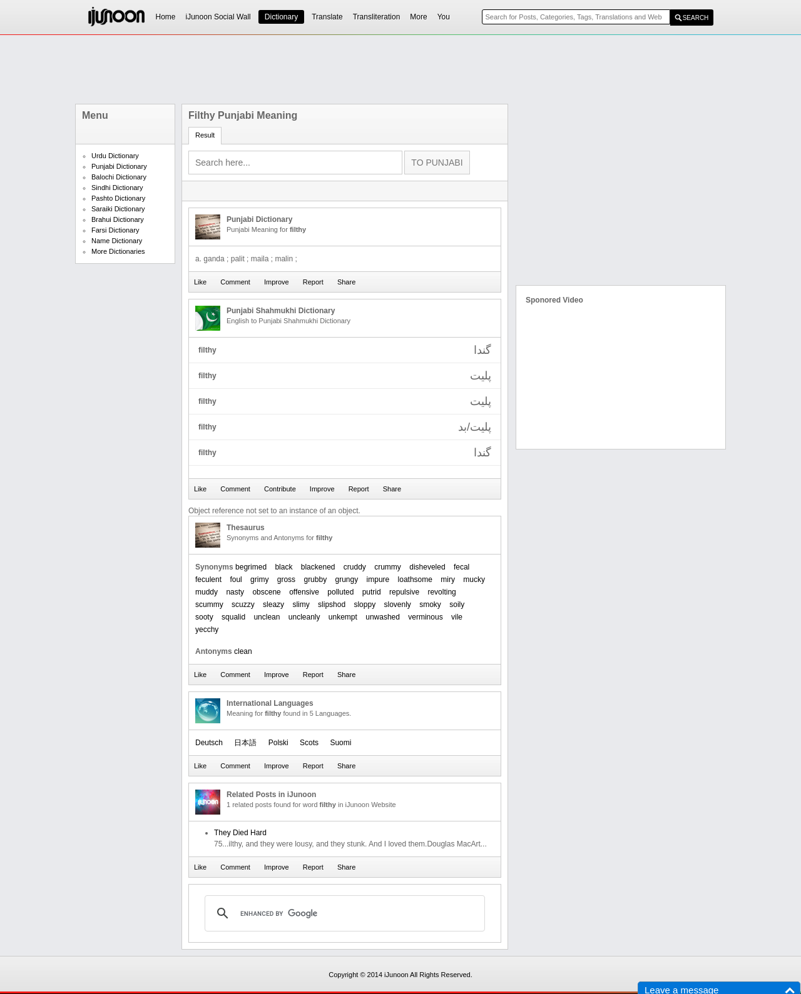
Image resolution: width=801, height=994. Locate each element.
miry (448, 579)
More (418, 17)
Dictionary (281, 17)
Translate (327, 17)
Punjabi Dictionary (119, 166)
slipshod (331, 604)
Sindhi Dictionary (117, 187)
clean (243, 651)
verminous (425, 617)
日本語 (245, 742)
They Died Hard (240, 832)
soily (456, 604)
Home (166, 17)
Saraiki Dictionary (118, 209)
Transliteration (376, 17)
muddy (206, 592)
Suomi (340, 742)
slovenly (397, 604)
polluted (340, 592)
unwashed (382, 617)
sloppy (364, 604)
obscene (266, 592)
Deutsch (209, 742)
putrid (371, 592)
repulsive (404, 592)
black (283, 567)
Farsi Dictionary (115, 230)
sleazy (273, 604)
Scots (309, 742)
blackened (318, 567)
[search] (343, 913)
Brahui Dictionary (117, 219)
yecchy (206, 629)
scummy (209, 604)
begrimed (251, 567)
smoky (430, 604)
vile (456, 617)
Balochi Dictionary (118, 177)
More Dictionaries (118, 251)
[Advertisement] (400, 69)
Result (205, 135)
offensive (304, 592)
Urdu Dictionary (115, 155)
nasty (235, 592)
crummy (387, 567)
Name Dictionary (116, 240)
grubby (315, 579)
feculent (208, 579)
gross (286, 579)
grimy (259, 579)
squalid (233, 617)
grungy (347, 579)
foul (236, 579)
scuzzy (243, 604)
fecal (461, 567)
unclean (266, 617)
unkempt (343, 617)
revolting (441, 592)
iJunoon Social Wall (218, 17)
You (443, 17)
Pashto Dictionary (118, 198)
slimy (300, 604)
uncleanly (304, 617)
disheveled (427, 567)
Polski (278, 742)
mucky (474, 579)
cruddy (355, 567)
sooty (204, 617)
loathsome (415, 579)
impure (378, 579)
